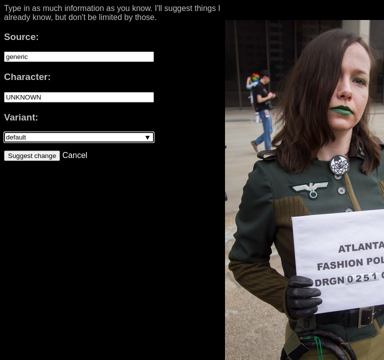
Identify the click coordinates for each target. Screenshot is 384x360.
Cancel (73, 155)
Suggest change (32, 156)
